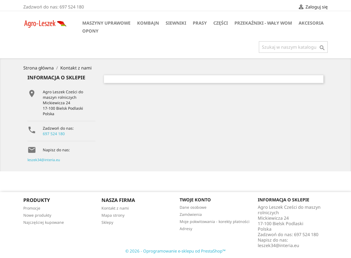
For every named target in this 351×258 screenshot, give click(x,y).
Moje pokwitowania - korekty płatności (215, 221)
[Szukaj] (293, 47)
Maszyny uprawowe (106, 23)
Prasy (200, 23)
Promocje (31, 208)
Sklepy (107, 222)
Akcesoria (311, 23)
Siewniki (176, 23)
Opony (90, 31)
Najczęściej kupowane (43, 222)
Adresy (186, 228)
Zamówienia (191, 214)
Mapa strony (112, 215)
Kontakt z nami (115, 208)
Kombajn (148, 23)
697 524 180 (54, 133)
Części (220, 23)
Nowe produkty (37, 215)
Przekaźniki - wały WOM (263, 23)
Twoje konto (195, 200)
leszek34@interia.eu (43, 159)
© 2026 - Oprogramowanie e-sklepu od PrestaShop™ (175, 251)
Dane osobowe (193, 207)
